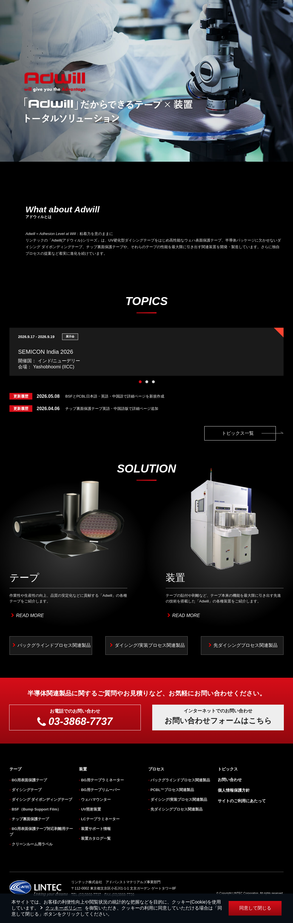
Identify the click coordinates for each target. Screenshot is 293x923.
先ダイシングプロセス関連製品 (245, 645)
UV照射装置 (91, 809)
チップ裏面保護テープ (30, 819)
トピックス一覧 (249, 433)
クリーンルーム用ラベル (32, 844)
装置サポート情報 (96, 829)
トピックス (228, 769)
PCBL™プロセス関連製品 (172, 790)
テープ (15, 769)
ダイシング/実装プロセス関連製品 (150, 645)
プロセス (156, 769)
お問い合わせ (230, 779)
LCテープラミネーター (100, 819)
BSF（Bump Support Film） (36, 809)
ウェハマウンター (96, 799)
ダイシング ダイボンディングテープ (42, 799)
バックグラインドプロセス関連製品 (54, 645)
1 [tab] (140, 381)
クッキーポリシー (63, 908)
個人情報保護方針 (234, 790)
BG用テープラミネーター (102, 780)
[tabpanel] (146, 352)
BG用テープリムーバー (100, 790)
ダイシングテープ (26, 790)
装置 (83, 769)
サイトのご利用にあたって (242, 801)
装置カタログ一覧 (96, 838)
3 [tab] (153, 381)
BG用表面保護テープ (29, 780)
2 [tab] (146, 381)
